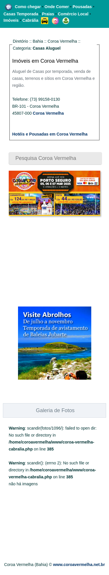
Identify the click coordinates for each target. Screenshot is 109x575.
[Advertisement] (45, 261)
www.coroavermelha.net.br (79, 564)
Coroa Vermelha (48, 113)
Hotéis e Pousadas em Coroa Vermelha (49, 134)
